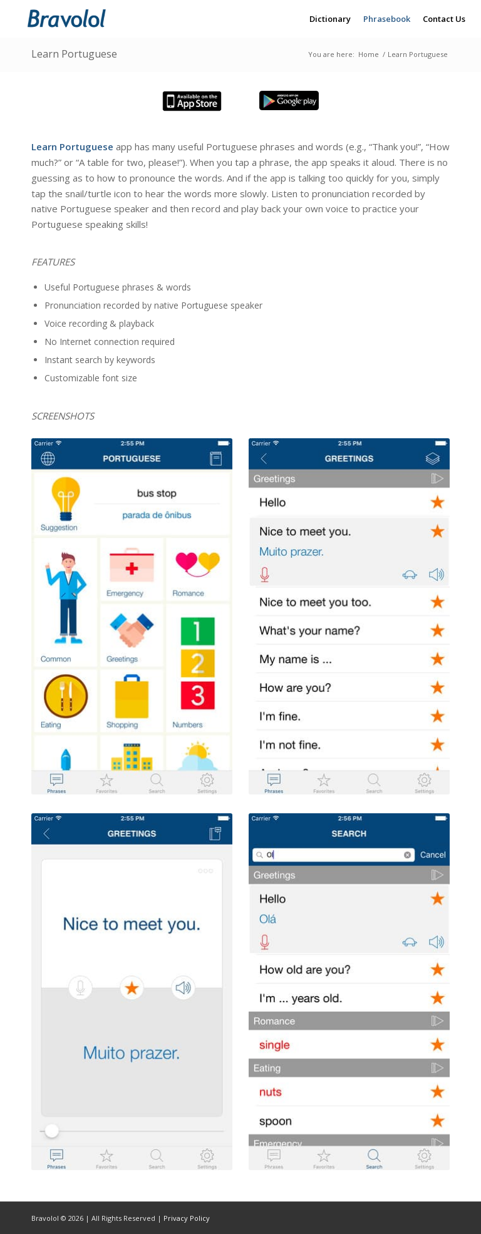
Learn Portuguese (74, 54)
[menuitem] (330, 19)
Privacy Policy (186, 1218)
